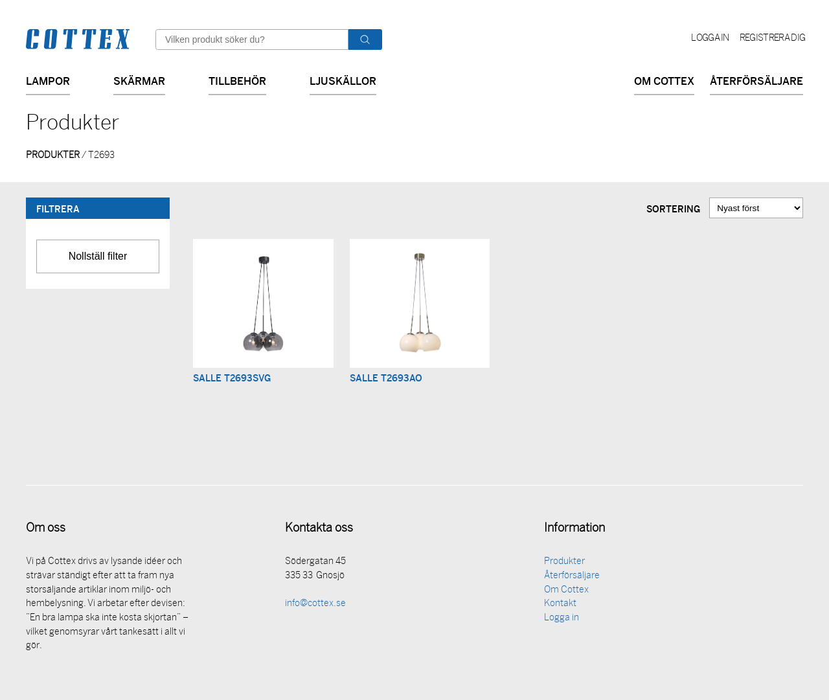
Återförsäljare (756, 80)
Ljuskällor (343, 80)
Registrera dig (772, 38)
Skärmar (139, 80)
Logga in (710, 38)
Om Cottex (664, 80)
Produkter (564, 562)
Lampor (48, 80)
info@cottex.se (315, 604)
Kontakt (560, 604)
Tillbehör (237, 80)
